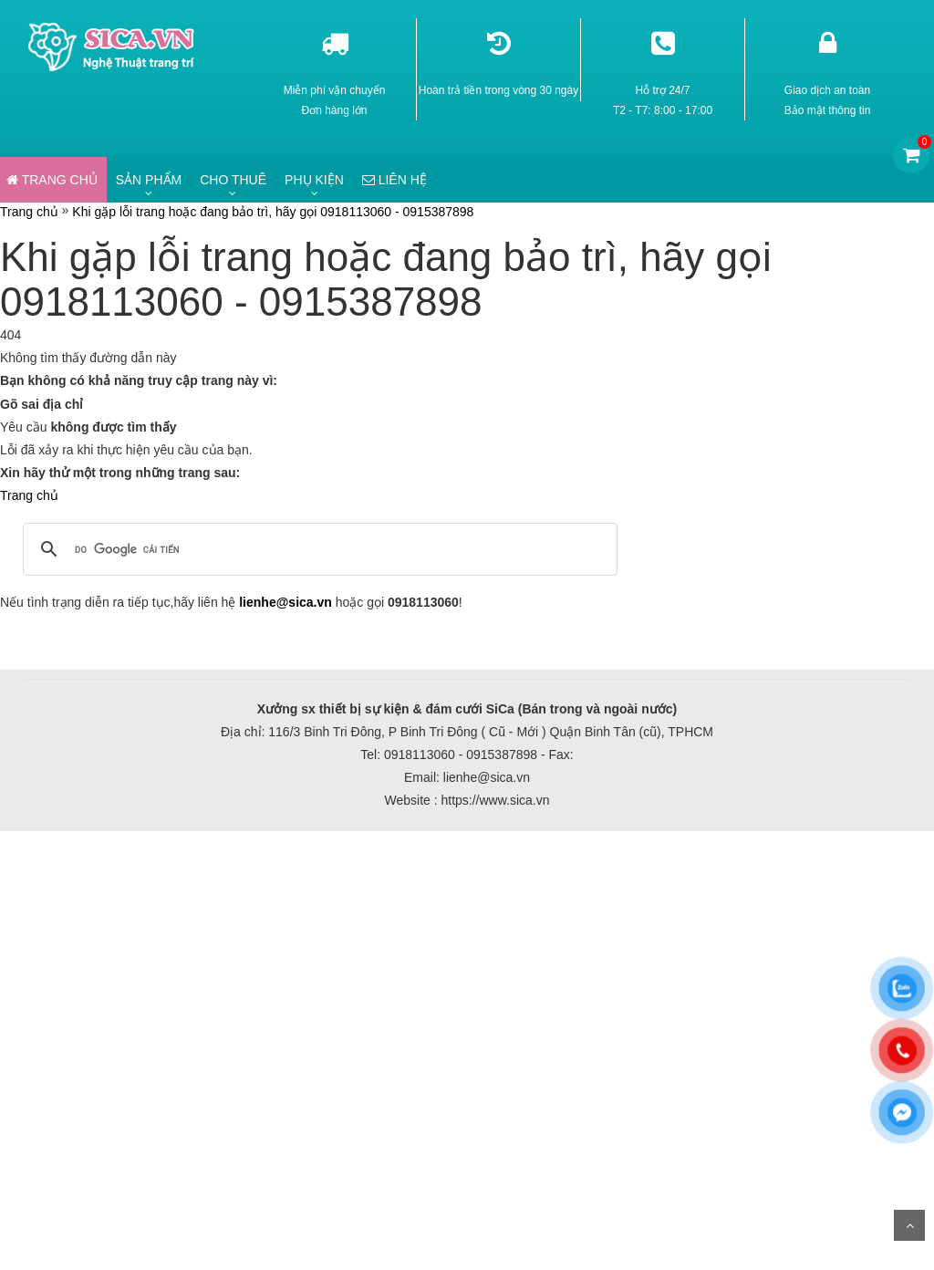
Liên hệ (394, 180)
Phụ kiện (314, 179)
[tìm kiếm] (317, 549)
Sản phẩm (149, 179)
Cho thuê (233, 179)
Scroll (909, 1225)
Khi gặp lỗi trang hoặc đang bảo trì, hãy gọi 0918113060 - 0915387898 (272, 211)
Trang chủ (29, 211)
